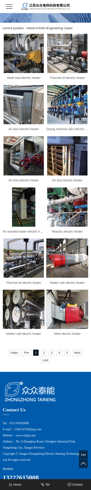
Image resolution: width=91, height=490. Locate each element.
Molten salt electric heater (67, 282)
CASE (41, 28)
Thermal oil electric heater (67, 78)
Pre (26, 352)
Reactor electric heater (67, 231)
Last (45, 360)
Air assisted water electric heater (24, 231)
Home (31, 28)
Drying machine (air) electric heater (67, 129)
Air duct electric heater (24, 129)
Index (14, 352)
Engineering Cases (59, 28)
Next (77, 352)
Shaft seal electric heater (23, 78)
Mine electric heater (67, 333)
